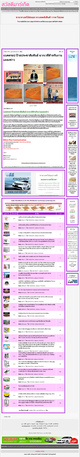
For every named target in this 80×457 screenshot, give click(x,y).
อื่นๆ (21, 51)
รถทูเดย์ (33, 423)
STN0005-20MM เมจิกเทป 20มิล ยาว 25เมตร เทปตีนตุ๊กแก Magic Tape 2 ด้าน (36, 393)
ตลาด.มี (56, 426)
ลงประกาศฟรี (34, 8)
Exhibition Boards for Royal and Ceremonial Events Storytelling (33, 313)
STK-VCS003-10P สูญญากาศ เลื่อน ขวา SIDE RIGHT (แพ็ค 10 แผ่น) (34, 329)
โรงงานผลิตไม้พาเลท (23, 21)
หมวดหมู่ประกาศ (10, 8)
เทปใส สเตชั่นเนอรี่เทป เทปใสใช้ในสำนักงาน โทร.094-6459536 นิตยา (34, 225)
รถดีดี (25, 423)
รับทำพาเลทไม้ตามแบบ (42, 21)
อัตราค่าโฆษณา (42, 8)
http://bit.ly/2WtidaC (25, 142)
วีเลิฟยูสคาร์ (42, 423)
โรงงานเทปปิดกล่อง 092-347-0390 (26, 386)
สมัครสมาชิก (18, 8)
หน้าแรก (3, 8)
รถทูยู (37, 423)
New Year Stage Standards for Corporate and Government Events (33, 289)
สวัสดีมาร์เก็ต (6, 51)
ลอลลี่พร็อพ (55, 423)
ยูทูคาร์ (28, 423)
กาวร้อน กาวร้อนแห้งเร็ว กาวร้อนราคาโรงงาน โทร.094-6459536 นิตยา (35, 232)
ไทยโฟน (45, 428)
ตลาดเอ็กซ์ (33, 426)
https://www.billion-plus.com (11, 148)
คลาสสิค (46, 433)
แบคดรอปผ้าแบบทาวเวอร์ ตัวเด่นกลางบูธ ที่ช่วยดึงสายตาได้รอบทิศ (34, 321)
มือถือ (50, 433)
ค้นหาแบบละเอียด (26, 8)
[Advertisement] (40, 36)
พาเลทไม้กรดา (51, 180)
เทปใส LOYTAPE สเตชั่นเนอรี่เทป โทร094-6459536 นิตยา (32, 217)
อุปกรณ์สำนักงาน (15, 51)
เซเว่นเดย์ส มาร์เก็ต (41, 426)
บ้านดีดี (50, 423)
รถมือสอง (73, 275)
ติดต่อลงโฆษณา (51, 8)
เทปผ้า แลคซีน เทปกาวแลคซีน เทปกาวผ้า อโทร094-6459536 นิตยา (34, 256)
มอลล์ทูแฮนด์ (50, 426)
